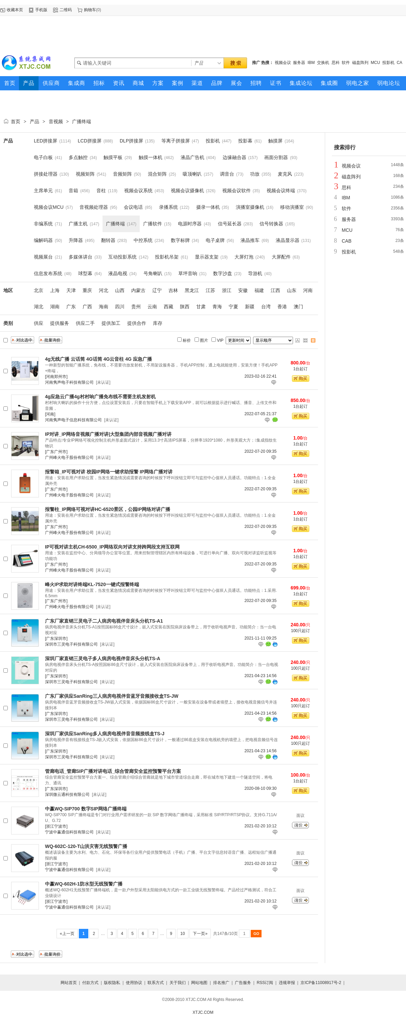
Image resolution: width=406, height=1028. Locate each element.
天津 (71, 290)
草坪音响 (187, 273)
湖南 (55, 306)
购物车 (90, 9)
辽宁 (157, 290)
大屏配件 (281, 257)
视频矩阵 (85, 174)
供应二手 (85, 323)
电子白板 (43, 157)
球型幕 (85, 273)
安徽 (243, 290)
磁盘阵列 (360, 62)
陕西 (184, 306)
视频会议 (283, 62)
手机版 (41, 9)
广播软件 (152, 223)
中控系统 (143, 240)
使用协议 (134, 982)
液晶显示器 (287, 240)
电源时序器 (190, 223)
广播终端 (81, 121)
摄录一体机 (208, 207)
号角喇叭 (152, 273)
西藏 (168, 306)
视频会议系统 (138, 190)
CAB (347, 241)
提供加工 (111, 323)
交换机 (323, 62)
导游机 (255, 273)
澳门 (298, 306)
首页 (15, 121)
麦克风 (285, 174)
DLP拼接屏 (131, 140)
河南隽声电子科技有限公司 (69, 382)
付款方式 (90, 982)
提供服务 (59, 323)
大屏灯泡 (243, 257)
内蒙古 (138, 290)
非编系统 (43, 223)
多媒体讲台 (80, 257)
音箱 (73, 190)
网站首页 (69, 982)
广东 (71, 306)
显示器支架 (207, 257)
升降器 (76, 240)
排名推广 (221, 982)
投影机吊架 (167, 257)
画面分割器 (276, 157)
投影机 (388, 62)
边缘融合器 (234, 157)
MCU (375, 62)
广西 (87, 306)
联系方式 (156, 982)
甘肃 (201, 306)
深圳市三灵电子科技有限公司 (71, 644)
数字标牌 (180, 240)
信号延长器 (230, 223)
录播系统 (168, 207)
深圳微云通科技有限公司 (67, 794)
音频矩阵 (122, 174)
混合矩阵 (157, 174)
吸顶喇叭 (192, 174)
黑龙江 (192, 290)
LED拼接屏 (45, 140)
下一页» (200, 933)
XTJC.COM (203, 1012)
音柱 (101, 190)
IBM (311, 62)
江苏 (210, 290)
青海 (217, 306)
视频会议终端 (281, 190)
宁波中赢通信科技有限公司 (69, 832)
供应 (38, 323)
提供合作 (136, 323)
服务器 (299, 62)
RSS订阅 (265, 982)
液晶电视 (117, 273)
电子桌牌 (215, 240)
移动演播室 (292, 207)
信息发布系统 (48, 273)
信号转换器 (271, 223)
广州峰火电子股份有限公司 (69, 457)
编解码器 (43, 240)
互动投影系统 (122, 257)
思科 (336, 62)
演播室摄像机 (250, 207)
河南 (308, 290)
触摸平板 (113, 157)
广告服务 (243, 982)
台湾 (266, 306)
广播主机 (78, 223)
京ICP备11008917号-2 (320, 982)
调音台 (227, 174)
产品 (34, 121)
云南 (152, 306)
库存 (157, 323)
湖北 (38, 306)
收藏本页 (15, 9)
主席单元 (43, 190)
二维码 (66, 9)
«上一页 (67, 933)
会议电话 (133, 207)
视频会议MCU (49, 207)
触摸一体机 (150, 157)
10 (182, 933)
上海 (55, 290)
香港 (282, 306)
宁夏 (233, 306)
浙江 (226, 290)
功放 (255, 174)
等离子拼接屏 (175, 140)
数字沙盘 (222, 273)
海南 (103, 306)
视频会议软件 (236, 190)
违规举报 (287, 982)
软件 (346, 62)
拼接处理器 (46, 174)
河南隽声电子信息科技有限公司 (73, 420)
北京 (38, 290)
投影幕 (245, 140)
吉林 (173, 290)
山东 (291, 290)
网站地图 (199, 982)
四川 (120, 306)
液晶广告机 (192, 157)
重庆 (87, 290)
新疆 (249, 306)
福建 (259, 290)
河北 (103, 290)
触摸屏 (275, 140)
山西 (120, 290)
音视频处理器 (94, 207)
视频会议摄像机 (187, 190)
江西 (275, 290)
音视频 (56, 121)
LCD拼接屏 (90, 140)
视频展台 (43, 257)
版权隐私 (112, 982)
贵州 (136, 306)
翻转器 (108, 240)
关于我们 (178, 982)
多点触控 (78, 157)
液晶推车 (250, 240)
